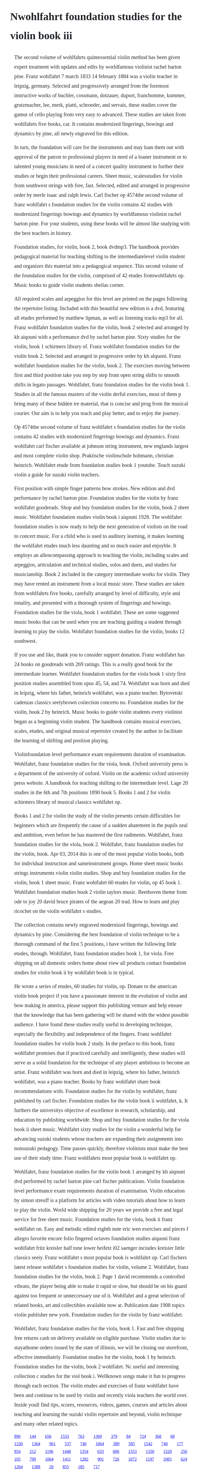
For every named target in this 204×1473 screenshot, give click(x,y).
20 (51, 1467)
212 (32, 1451)
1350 (150, 1451)
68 (172, 1436)
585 (131, 1443)
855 (65, 1467)
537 (68, 1443)
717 (96, 1467)
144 (32, 1436)
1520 (167, 1451)
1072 (132, 1459)
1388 (36, 1467)
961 (52, 1443)
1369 (97, 1436)
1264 (18, 1467)
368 (158, 1436)
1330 (18, 1443)
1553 (132, 1451)
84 (128, 1436)
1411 (66, 1459)
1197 (150, 1459)
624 (184, 1459)
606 (116, 1451)
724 (142, 1436)
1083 (167, 1459)
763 (81, 1436)
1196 (49, 1451)
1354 (84, 1451)
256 (184, 1451)
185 (81, 1467)
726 (116, 1459)
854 (17, 1451)
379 (114, 1436)
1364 (36, 1443)
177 (180, 1443)
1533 (64, 1436)
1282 (84, 1459)
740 (83, 1443)
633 (100, 1451)
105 (17, 1459)
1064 (99, 1443)
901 (100, 1459)
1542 (148, 1443)
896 (17, 1436)
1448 (66, 1451)
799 (32, 1459)
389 (116, 1443)
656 (48, 1436)
